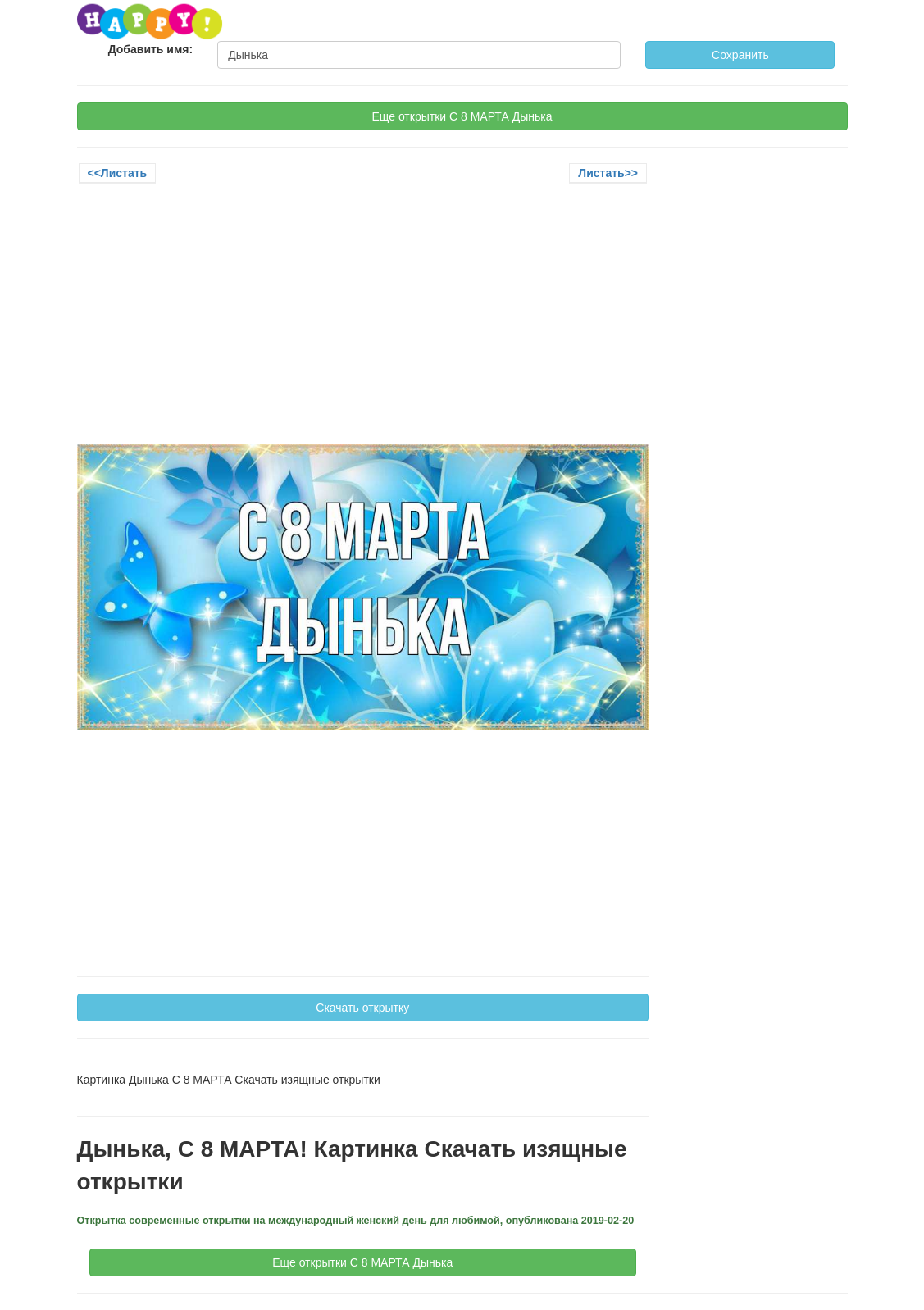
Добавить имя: (150, 49)
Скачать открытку (362, 1007)
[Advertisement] (363, 329)
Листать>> (608, 173)
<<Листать (118, 173)
